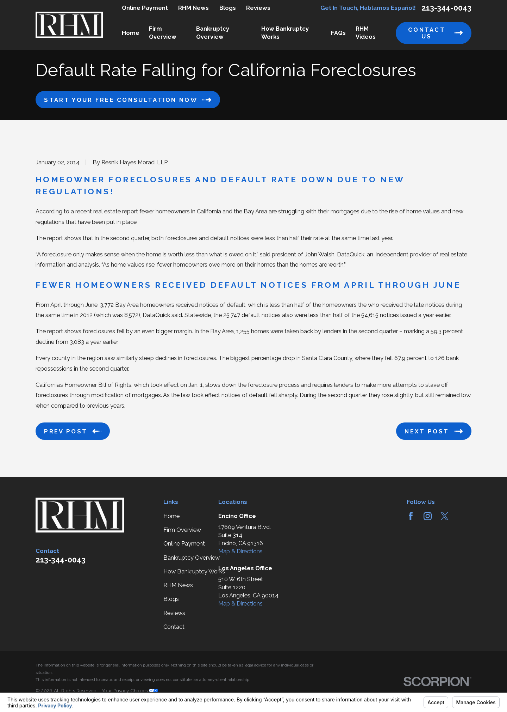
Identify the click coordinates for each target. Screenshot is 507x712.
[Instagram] (428, 516)
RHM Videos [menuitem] (366, 32)
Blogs (227, 8)
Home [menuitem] (130, 33)
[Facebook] (411, 516)
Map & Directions (240, 551)
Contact (173, 626)
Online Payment (145, 8)
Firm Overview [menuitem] (162, 32)
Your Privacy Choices (130, 690)
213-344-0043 (446, 8)
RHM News (193, 8)
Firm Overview (182, 530)
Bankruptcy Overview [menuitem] (212, 32)
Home (171, 516)
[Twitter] (444, 516)
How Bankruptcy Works (194, 571)
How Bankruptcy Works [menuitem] (285, 32)
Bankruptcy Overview (191, 557)
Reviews (258, 8)
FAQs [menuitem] (338, 33)
